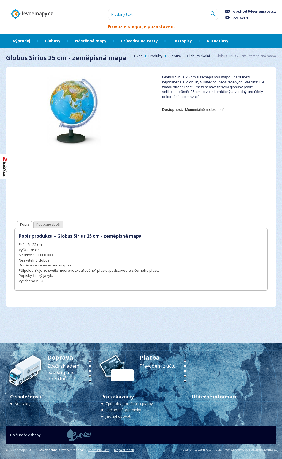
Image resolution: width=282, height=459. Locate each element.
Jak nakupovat (118, 416)
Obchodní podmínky (123, 410)
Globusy (174, 56)
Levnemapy (18, 450)
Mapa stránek (124, 450)
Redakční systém (192, 449)
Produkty (155, 56)
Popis (24, 224)
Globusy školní (198, 56)
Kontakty (23, 403)
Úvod (138, 56)
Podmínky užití (98, 450)
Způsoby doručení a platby (129, 403)
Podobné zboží (48, 224)
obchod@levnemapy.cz (250, 11)
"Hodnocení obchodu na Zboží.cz (5, 166)
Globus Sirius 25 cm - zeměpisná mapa (246, 56)
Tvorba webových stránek (242, 449)
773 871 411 (238, 17)
